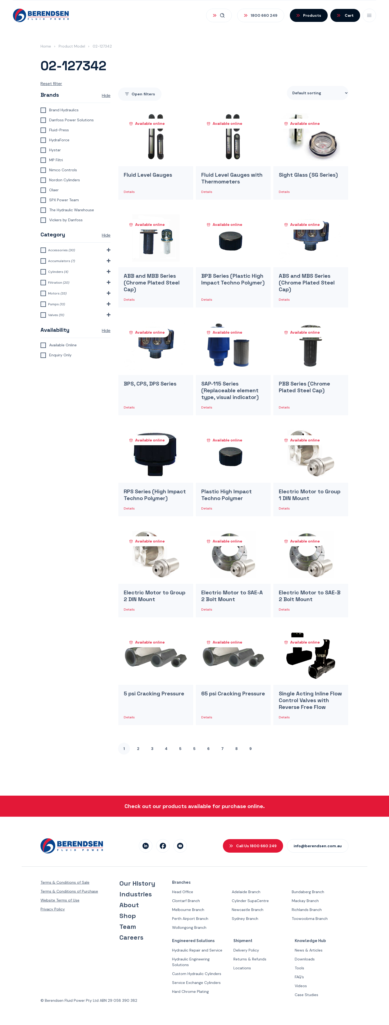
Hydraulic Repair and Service (197, 950)
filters (140, 94)
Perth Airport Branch (190, 918)
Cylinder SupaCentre (250, 900)
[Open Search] (219, 15)
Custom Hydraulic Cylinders (196, 973)
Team (127, 926)
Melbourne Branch (188, 909)
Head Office (182, 891)
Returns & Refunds (249, 959)
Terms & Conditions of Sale (65, 882)
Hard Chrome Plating (190, 991)
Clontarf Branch (186, 900)
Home (46, 46)
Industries (135, 894)
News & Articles (309, 950)
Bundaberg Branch (308, 891)
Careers (131, 937)
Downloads (305, 959)
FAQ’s (299, 976)
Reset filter (51, 83)
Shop (127, 916)
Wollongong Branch (189, 927)
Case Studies (306, 994)
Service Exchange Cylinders (196, 982)
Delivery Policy (246, 950)
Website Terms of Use (60, 900)
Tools (299, 968)
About (129, 905)
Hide (106, 95)
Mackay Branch (305, 900)
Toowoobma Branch (310, 918)
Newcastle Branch (247, 909)
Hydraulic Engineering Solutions (191, 962)
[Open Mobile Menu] (369, 15)
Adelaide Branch (246, 891)
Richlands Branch (307, 909)
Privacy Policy (53, 909)
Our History (137, 883)
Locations (242, 968)
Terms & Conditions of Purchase (69, 891)
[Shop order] (317, 93)
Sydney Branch (245, 918)
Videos (301, 985)
